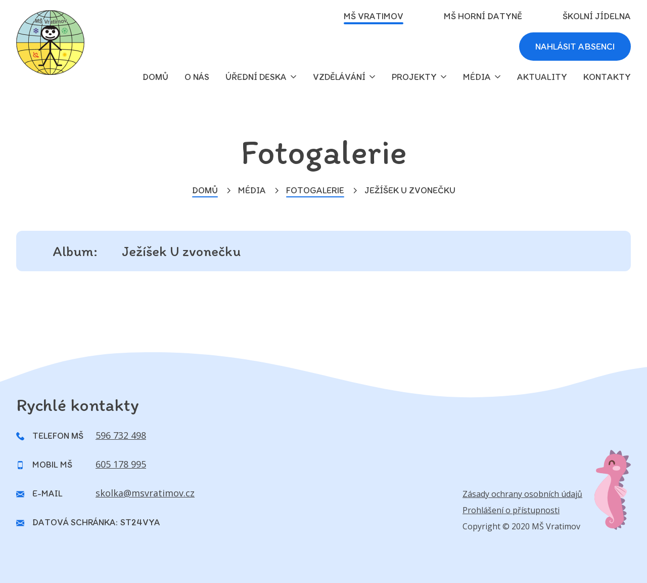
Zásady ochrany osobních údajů (522, 493)
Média (477, 76)
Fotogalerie (315, 190)
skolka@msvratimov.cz (145, 493)
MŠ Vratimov (373, 16)
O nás (196, 76)
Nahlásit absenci (575, 46)
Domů (205, 190)
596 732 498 (121, 435)
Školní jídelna (597, 16)
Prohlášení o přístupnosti (511, 510)
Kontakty (607, 76)
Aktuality (542, 76)
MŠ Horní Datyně (483, 16)
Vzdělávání (339, 76)
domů (155, 76)
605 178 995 (121, 464)
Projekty (414, 76)
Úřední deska (256, 76)
